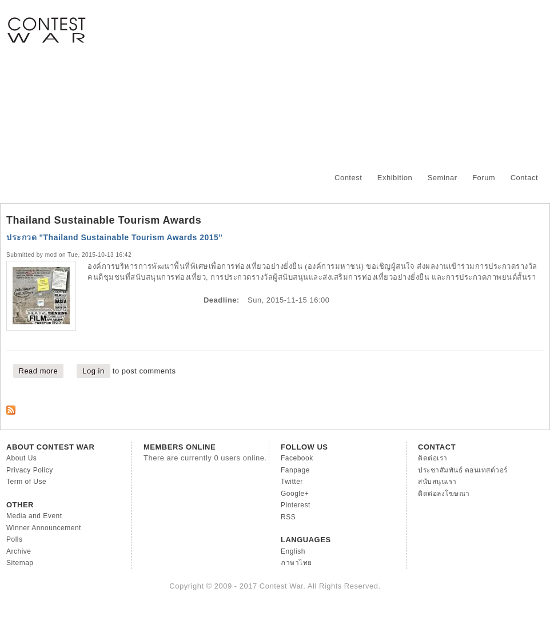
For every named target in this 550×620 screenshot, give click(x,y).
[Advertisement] (354, 80)
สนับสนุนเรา (437, 482)
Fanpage (295, 470)
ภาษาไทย (296, 563)
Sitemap (20, 563)
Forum (483, 177)
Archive (18, 551)
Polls (14, 539)
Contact (524, 177)
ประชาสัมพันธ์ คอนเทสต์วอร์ (463, 470)
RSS (288, 517)
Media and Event (34, 516)
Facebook (297, 458)
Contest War (46, 23)
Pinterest (295, 505)
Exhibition (394, 177)
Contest (348, 177)
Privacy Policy (29, 470)
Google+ (295, 494)
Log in (93, 371)
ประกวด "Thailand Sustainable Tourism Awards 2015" (114, 237)
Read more (41, 370)
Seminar (442, 177)
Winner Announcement (43, 528)
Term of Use (26, 482)
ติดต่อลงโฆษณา (444, 494)
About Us (21, 458)
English (293, 551)
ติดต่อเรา (433, 458)
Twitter (292, 482)
